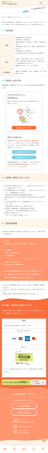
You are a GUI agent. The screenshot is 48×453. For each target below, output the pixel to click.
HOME (3, 17)
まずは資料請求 (24, 405)
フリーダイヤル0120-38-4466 (24, 432)
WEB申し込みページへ (24, 128)
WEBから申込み (24, 412)
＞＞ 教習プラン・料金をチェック (12, 313)
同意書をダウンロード (24, 157)
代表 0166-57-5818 (26, 427)
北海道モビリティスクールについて (14, 17)
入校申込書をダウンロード (24, 152)
